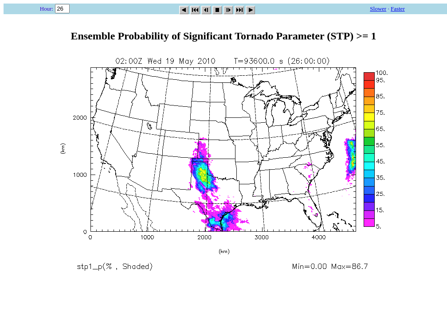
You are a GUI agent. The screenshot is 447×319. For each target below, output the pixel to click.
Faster (398, 8)
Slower (378, 8)
